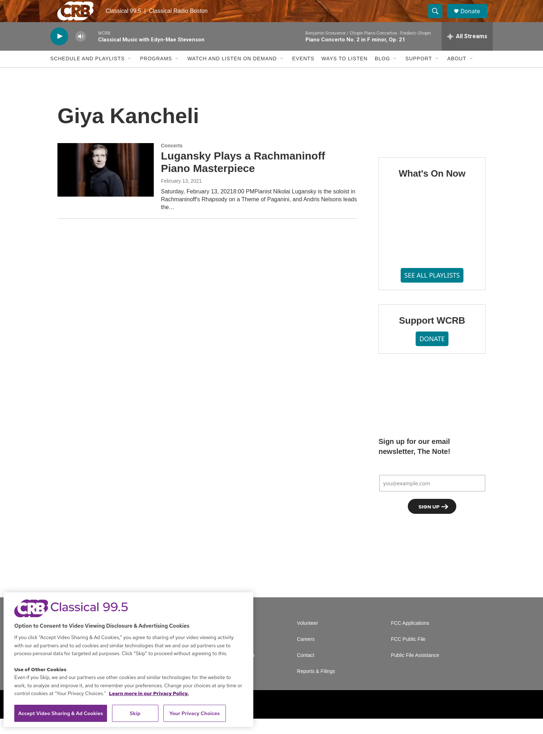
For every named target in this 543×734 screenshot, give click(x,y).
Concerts (172, 161)
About (456, 74)
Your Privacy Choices (194, 713)
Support (418, 74)
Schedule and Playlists (87, 74)
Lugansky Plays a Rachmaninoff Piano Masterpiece (243, 178)
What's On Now (432, 188)
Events (303, 74)
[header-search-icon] (438, 19)
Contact (305, 670)
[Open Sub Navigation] (130, 74)
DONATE (432, 354)
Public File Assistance (415, 670)
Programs (156, 74)
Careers (306, 654)
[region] (128, 659)
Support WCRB (432, 335)
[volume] (81, 52)
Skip (135, 713)
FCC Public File (408, 654)
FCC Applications (410, 638)
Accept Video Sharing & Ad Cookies (60, 713)
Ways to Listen (344, 74)
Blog (382, 74)
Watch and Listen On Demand (232, 74)
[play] (59, 52)
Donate (474, 18)
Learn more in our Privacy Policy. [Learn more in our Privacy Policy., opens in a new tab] (149, 693)
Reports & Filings (316, 686)
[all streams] (467, 51)
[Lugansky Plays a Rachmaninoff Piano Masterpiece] (105, 185)
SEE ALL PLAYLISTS (432, 291)
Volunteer (307, 638)
